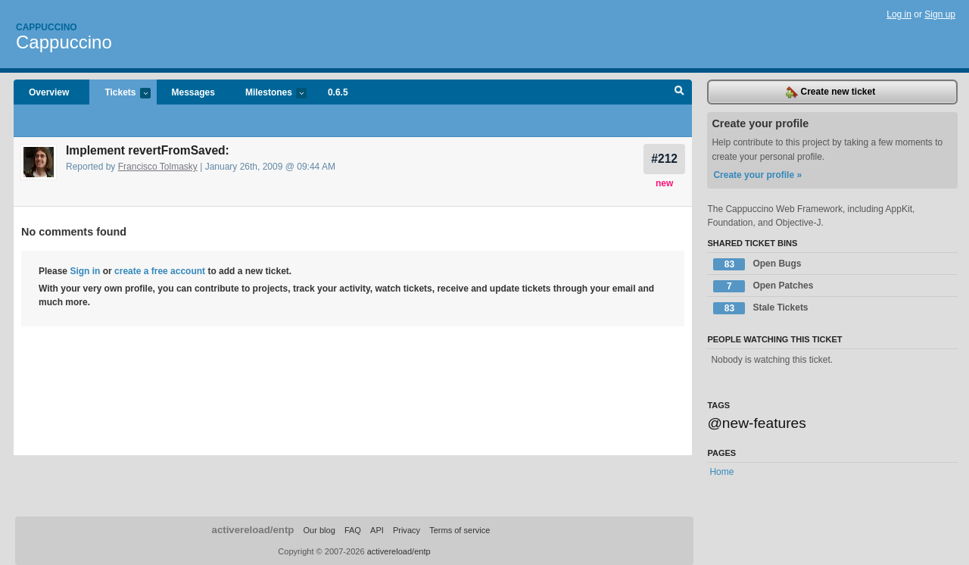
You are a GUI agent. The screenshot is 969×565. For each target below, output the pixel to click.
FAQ (352, 530)
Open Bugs (757, 264)
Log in (898, 14)
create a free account (159, 271)
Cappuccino (46, 27)
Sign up (939, 14)
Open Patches (763, 286)
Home (721, 472)
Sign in (85, 271)
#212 (664, 158)
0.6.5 (338, 92)
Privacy (406, 530)
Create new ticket (830, 92)
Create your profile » (757, 175)
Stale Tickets (760, 308)
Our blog (319, 530)
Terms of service (459, 530)
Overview (49, 92)
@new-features (756, 423)
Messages (193, 92)
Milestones (268, 93)
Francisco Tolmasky (158, 166)
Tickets (119, 93)
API (377, 530)
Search (679, 92)
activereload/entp (253, 529)
